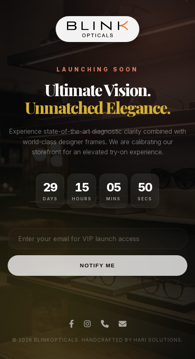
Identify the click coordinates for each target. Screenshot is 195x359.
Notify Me (97, 265)
